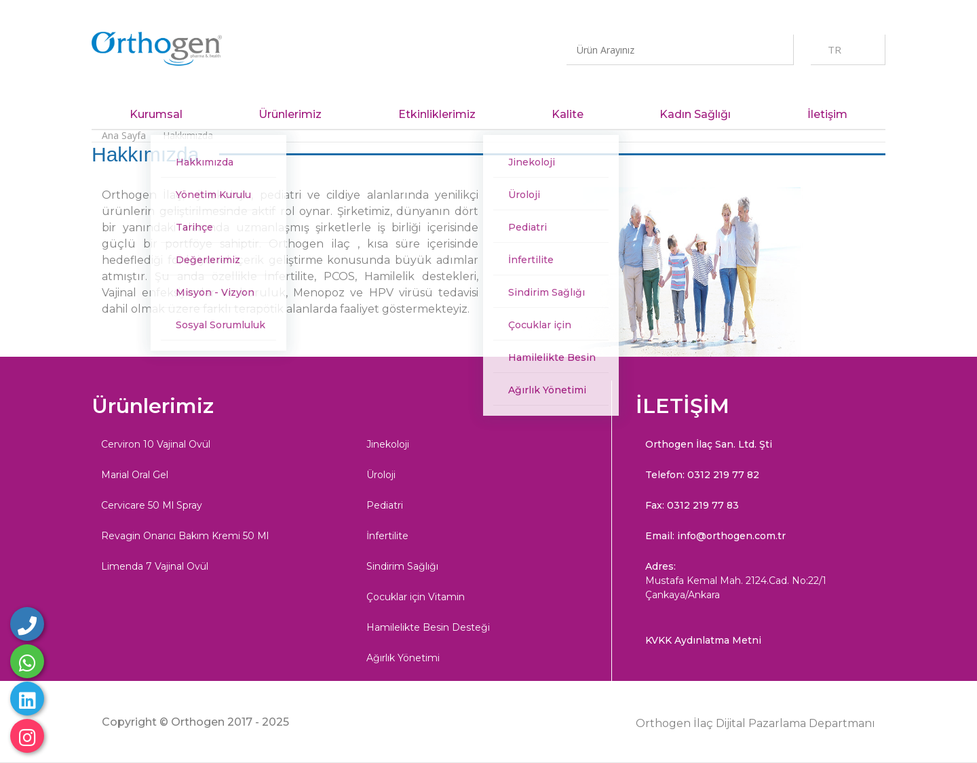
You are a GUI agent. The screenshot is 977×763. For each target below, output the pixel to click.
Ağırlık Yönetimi (403, 658)
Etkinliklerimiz (437, 114)
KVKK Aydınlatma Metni (703, 640)
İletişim (827, 114)
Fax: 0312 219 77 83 (692, 505)
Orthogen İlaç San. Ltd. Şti (708, 444)
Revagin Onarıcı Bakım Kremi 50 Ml (185, 536)
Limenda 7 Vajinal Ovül (154, 566)
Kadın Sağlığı (695, 114)
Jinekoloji (387, 444)
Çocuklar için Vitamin (415, 597)
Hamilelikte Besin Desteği (428, 627)
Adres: (756, 581)
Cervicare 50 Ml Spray (151, 505)
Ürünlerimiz (290, 114)
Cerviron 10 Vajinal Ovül (155, 444)
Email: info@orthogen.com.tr (715, 536)
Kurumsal (156, 114)
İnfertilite (387, 536)
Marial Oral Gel (134, 475)
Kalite (567, 114)
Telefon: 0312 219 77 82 (702, 475)
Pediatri (384, 505)
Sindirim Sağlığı (402, 566)
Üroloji (381, 475)
